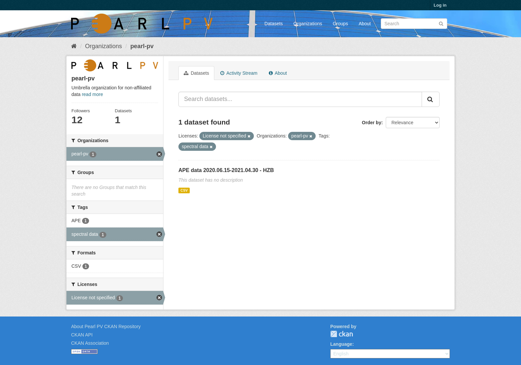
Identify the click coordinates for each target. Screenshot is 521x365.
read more (92, 94)
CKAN (341, 333)
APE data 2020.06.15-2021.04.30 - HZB (226, 170)
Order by (371, 122)
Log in (440, 5)
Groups (340, 23)
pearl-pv (142, 46)
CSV (184, 190)
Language (341, 344)
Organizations (307, 23)
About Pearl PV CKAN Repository (106, 326)
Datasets (273, 23)
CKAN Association (90, 343)
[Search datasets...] (300, 99)
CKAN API (82, 334)
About (365, 23)
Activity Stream (238, 73)
